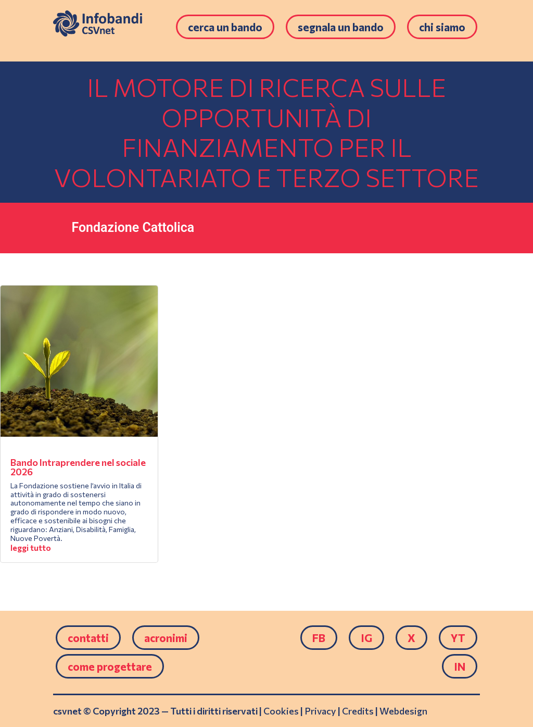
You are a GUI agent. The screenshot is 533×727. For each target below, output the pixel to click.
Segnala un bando (341, 26)
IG (366, 637)
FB (318, 637)
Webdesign (403, 711)
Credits (358, 711)
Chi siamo (442, 26)
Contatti (88, 637)
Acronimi (165, 637)
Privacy (320, 711)
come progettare (110, 666)
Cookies (281, 711)
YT (458, 637)
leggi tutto (30, 547)
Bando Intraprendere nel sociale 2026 (78, 467)
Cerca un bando (225, 26)
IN (459, 666)
